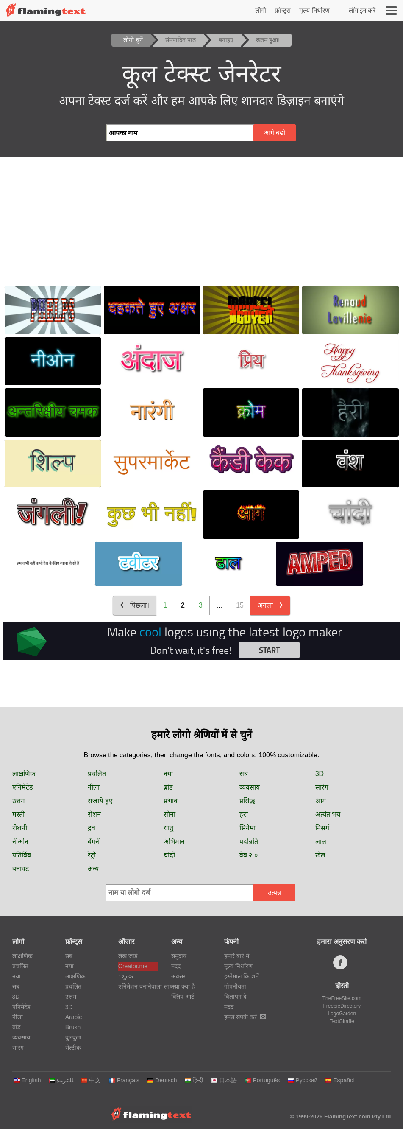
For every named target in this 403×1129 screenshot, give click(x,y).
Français (123, 1080)
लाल (320, 841)
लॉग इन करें (362, 10)
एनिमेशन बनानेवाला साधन (138, 986)
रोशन (94, 814)
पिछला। (134, 605)
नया (168, 773)
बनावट (20, 868)
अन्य (93, 868)
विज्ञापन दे (235, 996)
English (27, 1080)
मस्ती (18, 814)
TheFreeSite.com (341, 998)
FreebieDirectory (342, 1006)
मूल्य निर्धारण (314, 10)
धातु (168, 828)
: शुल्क (125, 976)
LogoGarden (342, 1014)
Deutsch (162, 1080)
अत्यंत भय (327, 814)
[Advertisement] (201, 220)
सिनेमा (247, 828)
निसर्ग (322, 828)
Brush (73, 1027)
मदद (176, 966)
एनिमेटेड (22, 787)
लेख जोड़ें (127, 956)
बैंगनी (94, 841)
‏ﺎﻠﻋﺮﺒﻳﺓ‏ (60, 1080)
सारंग (321, 787)
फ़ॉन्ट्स (283, 10)
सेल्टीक (73, 1047)
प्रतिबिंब (21, 855)
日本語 (224, 1080)
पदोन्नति (248, 841)
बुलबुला (73, 1037)
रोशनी (19, 828)
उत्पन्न (274, 892)
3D (319, 773)
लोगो (260, 10)
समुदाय (178, 956)
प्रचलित (97, 773)
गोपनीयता (235, 986)
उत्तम (18, 800)
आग (320, 800)
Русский (302, 1080)
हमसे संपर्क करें (245, 1017)
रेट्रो (92, 855)
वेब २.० (248, 855)
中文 (91, 1080)
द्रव (91, 828)
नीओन (20, 841)
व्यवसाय (249, 787)
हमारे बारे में (236, 956)
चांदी (169, 855)
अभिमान (174, 841)
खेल (320, 855)
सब (243, 773)
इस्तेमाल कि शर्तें (241, 976)
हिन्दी (193, 1080)
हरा (243, 814)
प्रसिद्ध (247, 800)
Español (340, 1080)
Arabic (73, 1017)
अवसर (178, 976)
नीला (94, 787)
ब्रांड (168, 787)
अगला (270, 605)
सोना (169, 814)
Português (262, 1080)
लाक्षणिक (23, 773)
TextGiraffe (342, 1021)
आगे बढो (274, 132)
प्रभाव (171, 800)
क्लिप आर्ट (182, 996)
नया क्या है (183, 986)
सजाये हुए (100, 800)
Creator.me (132, 966)
